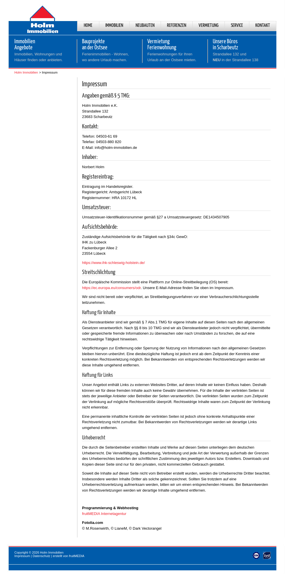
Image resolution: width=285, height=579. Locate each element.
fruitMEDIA (76, 556)
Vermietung (209, 25)
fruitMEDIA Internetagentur (104, 513)
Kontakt (262, 25)
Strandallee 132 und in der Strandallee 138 (235, 57)
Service (237, 25)
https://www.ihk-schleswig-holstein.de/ (113, 263)
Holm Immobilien (26, 72)
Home (88, 25)
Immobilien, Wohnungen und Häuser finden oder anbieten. (38, 57)
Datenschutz (41, 556)
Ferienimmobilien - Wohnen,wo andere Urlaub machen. (105, 57)
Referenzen (176, 25)
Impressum (22, 556)
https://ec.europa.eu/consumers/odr (111, 288)
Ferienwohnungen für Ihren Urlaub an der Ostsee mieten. (171, 57)
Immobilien (114, 25)
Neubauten (145, 25)
